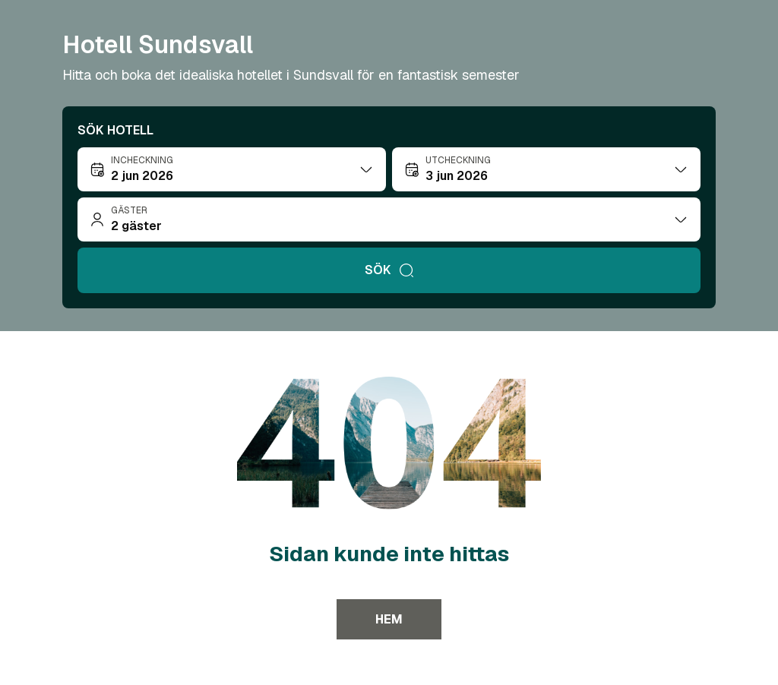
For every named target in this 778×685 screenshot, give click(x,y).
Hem (389, 619)
